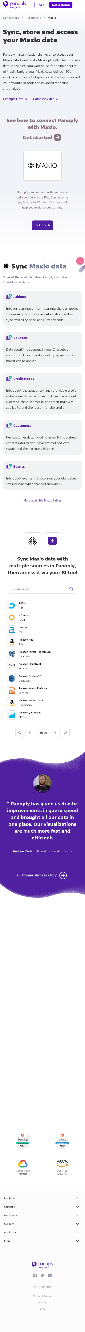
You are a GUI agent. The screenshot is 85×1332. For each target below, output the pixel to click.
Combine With (43, 99)
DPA (42, 1308)
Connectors (11, 17)
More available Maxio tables (42, 500)
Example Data (13, 99)
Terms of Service (42, 1296)
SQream (40, 1287)
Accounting (34, 17)
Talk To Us (42, 225)
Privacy (42, 1302)
